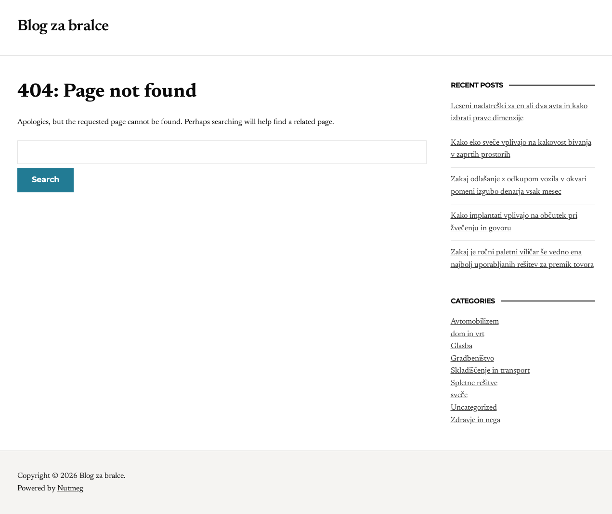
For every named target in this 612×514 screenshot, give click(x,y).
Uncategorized (474, 408)
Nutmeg (70, 488)
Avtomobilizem (475, 322)
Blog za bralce (63, 26)
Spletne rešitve (474, 383)
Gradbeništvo (472, 359)
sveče (459, 395)
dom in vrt (467, 334)
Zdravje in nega (475, 420)
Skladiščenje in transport (490, 371)
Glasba (461, 346)
